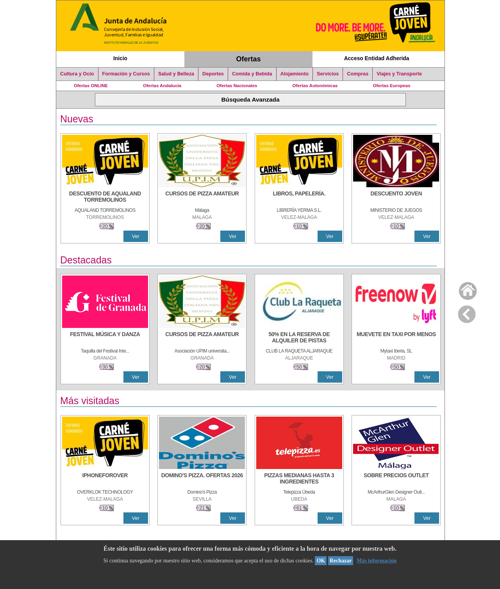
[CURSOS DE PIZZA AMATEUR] (202, 197)
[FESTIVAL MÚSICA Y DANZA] (105, 338)
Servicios (328, 74)
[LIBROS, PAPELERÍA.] (299, 197)
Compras (357, 74)
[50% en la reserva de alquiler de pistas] (299, 338)
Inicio (120, 58)
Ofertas (248, 59)
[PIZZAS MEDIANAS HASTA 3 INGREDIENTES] (299, 479)
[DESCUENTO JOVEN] (396, 197)
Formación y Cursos (126, 74)
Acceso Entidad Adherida (376, 58)
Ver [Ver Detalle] (135, 236)
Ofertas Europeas (392, 85)
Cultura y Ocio (77, 74)
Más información (376, 561)
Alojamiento (294, 74)
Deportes (213, 74)
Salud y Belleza (176, 74)
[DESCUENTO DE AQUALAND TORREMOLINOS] (105, 197)
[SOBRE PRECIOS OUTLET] (396, 479)
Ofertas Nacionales (236, 85)
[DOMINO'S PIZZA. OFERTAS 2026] (202, 479)
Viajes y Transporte (399, 74)
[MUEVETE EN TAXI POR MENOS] (396, 338)
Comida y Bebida (252, 74)
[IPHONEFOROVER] (105, 479)
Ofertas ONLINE (91, 85)
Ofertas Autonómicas (315, 85)
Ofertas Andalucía (162, 85)
